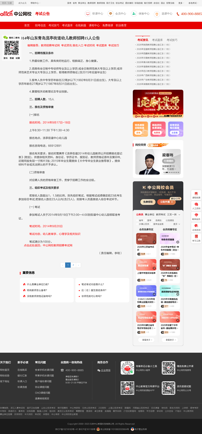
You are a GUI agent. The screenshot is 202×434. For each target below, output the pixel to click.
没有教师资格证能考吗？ (40, 296)
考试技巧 (53, 25)
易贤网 (89, 411)
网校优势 (4, 376)
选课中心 (167, 13)
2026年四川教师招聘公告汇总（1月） (154, 71)
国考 (69, 3)
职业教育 (121, 25)
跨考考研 (194, 408)
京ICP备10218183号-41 (66, 429)
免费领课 (107, 25)
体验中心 (144, 13)
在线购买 (22, 370)
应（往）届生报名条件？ (94, 290)
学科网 (164, 408)
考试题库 (67, 25)
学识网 (160, 411)
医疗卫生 (110, 3)
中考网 (3, 411)
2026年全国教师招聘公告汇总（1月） (154, 49)
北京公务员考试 (89, 408)
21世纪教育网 (130, 411)
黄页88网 (117, 411)
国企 (163, 3)
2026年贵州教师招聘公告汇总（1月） (154, 62)
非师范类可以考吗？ (92, 296)
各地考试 (193, 3)
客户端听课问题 (43, 381)
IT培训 (178, 411)
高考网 (22, 411)
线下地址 (4, 381)
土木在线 (169, 411)
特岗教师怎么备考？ (37, 290)
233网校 (102, 408)
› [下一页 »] (78, 265)
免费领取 (148, 202)
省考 (75, 3)
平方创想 (150, 411)
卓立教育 (98, 411)
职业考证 (120, 3)
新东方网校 (175, 408)
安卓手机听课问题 (44, 370)
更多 (181, 3)
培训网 (52, 411)
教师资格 (101, 3)
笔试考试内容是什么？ (93, 284)
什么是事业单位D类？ (38, 284)
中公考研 (55, 414)
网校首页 (4, 370)
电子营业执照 (139, 429)
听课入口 (22, 381)
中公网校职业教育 (70, 414)
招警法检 (170, 3)
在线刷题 (80, 25)
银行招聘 (148, 3)
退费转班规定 (42, 398)
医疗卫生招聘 (33, 408)
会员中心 (120, 13)
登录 (4, 3)
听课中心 (97, 13)
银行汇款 (22, 376)
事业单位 (82, 3)
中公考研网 (75, 408)
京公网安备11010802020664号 (114, 429)
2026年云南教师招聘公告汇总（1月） (154, 58)
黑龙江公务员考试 (66, 411)
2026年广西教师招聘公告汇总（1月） (154, 75)
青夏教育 (80, 411)
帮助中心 (35, 3)
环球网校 (18, 414)
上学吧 (185, 408)
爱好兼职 (129, 3)
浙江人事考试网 (18, 408)
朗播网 (128, 408)
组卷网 (141, 411)
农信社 (157, 3)
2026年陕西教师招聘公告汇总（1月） (154, 45)
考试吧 (38, 414)
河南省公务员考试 (141, 408)
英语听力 (12, 411)
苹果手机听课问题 (44, 376)
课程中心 (94, 25)
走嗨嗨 (108, 411)
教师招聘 (92, 3)
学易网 (46, 414)
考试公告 (42, 14)
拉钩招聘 (31, 411)
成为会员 (22, 3)
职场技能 (139, 3)
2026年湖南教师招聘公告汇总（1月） (154, 84)
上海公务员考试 (115, 408)
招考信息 (40, 25)
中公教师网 (188, 411)
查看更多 (146, 340)
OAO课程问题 (42, 393)
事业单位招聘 (6, 414)
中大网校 (29, 414)
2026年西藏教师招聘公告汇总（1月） (154, 53)
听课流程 (22, 387)
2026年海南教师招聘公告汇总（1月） (154, 66)
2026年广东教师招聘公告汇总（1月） (154, 80)
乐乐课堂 (155, 408)
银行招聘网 (63, 408)
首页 (27, 25)
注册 (10, 3)
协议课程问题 (42, 387)
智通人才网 (42, 411)
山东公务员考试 (48, 408)
